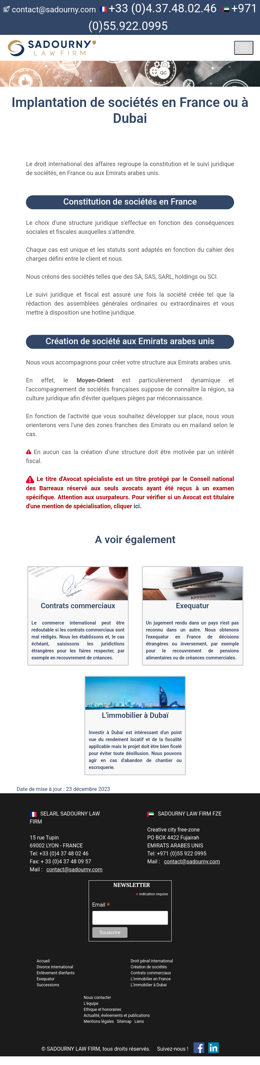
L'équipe (91, 1003)
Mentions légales (99, 1021)
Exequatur (46, 979)
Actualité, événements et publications (117, 1015)
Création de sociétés (148, 967)
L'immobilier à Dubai (148, 985)
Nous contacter (97, 997)
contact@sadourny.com (54, 9)
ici (136, 506)
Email (101, 905)
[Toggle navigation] (243, 48)
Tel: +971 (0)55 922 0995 (176, 853)
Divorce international (55, 967)
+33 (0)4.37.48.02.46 (163, 8)
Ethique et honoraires (102, 1009)
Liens (139, 1021)
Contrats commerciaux (150, 973)
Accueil (43, 961)
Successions (48, 985)
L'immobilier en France (150, 979)
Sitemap (124, 1021)
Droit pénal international (151, 961)
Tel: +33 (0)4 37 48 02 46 (59, 853)
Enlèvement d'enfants (56, 973)
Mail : (66, 869)
